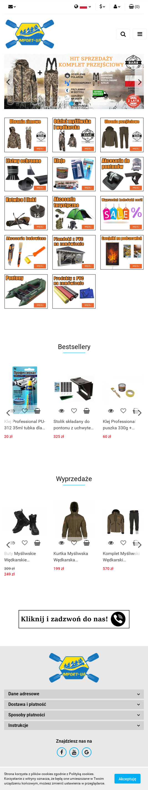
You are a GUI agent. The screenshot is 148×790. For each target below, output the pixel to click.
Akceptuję (127, 779)
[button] (134, 7)
